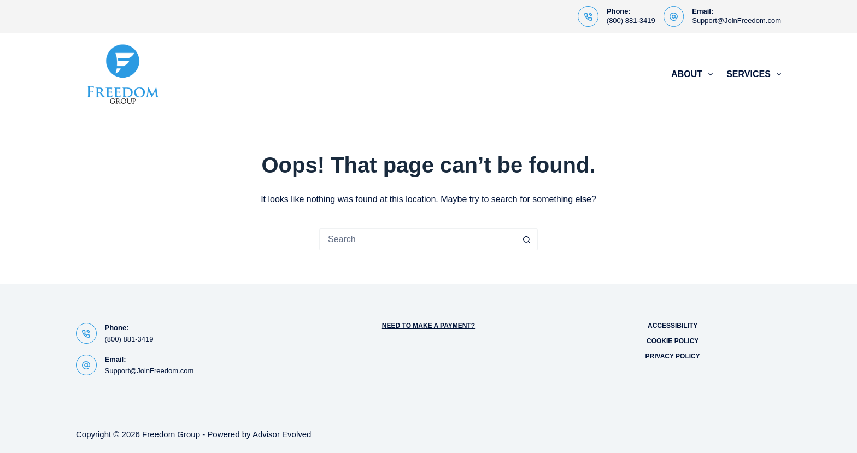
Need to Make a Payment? (428, 326)
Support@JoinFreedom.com (736, 20)
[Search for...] (417, 239)
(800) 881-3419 (631, 20)
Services (753, 74)
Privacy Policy (672, 356)
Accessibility (672, 326)
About (694, 74)
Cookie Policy (672, 341)
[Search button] (527, 239)
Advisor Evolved (282, 434)
